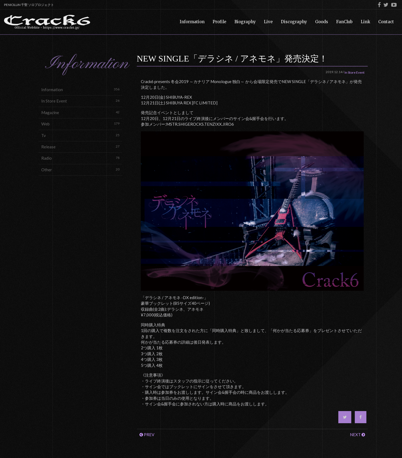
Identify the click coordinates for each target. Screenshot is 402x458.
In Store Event (80, 100)
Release (80, 146)
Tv (80, 135)
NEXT (357, 434)
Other (80, 169)
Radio (80, 157)
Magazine (80, 112)
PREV (146, 434)
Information (80, 89)
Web (80, 123)
